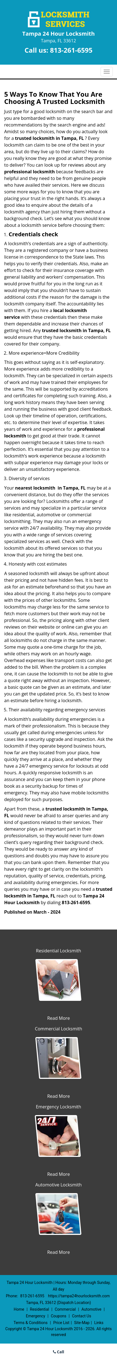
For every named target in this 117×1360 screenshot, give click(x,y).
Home (19, 1309)
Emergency (35, 1316)
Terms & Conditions (31, 1322)
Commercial (65, 1309)
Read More (58, 1018)
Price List (61, 1322)
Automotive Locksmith (58, 1185)
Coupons (58, 1316)
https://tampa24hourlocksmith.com (79, 1296)
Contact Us (81, 1316)
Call (58, 1351)
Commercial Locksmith (58, 1029)
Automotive (91, 1309)
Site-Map (81, 1322)
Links (98, 1322)
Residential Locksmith (58, 951)
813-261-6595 (71, 50)
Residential (39, 1309)
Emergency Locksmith (58, 1107)
